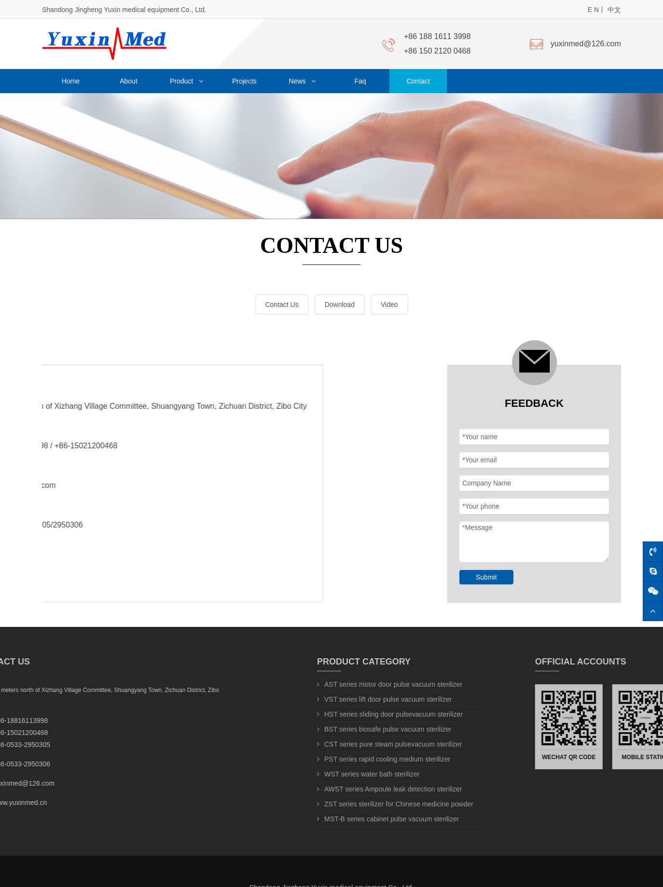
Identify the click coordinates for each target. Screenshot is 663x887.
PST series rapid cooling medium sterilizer (383, 759)
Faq (360, 81)
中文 (614, 10)
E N (593, 10)
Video (385, 304)
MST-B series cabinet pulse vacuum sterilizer (388, 819)
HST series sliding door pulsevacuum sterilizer (390, 714)
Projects (244, 81)
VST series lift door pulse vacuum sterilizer (384, 699)
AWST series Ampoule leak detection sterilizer (389, 789)
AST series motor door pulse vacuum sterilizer (389, 684)
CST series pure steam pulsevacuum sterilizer (389, 744)
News (302, 81)
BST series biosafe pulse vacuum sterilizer (384, 729)
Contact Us (277, 304)
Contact (417, 81)
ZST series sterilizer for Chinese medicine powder (395, 804)
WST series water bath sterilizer (368, 774)
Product (186, 81)
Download (335, 304)
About (129, 81)
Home (71, 81)
